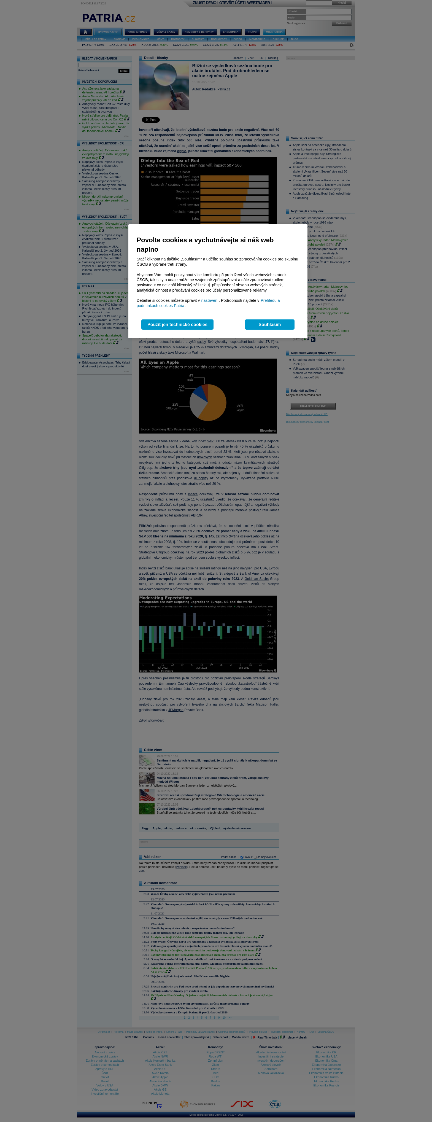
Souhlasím (270, 324)
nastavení (209, 300)
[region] (217, 281)
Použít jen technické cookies (177, 324)
